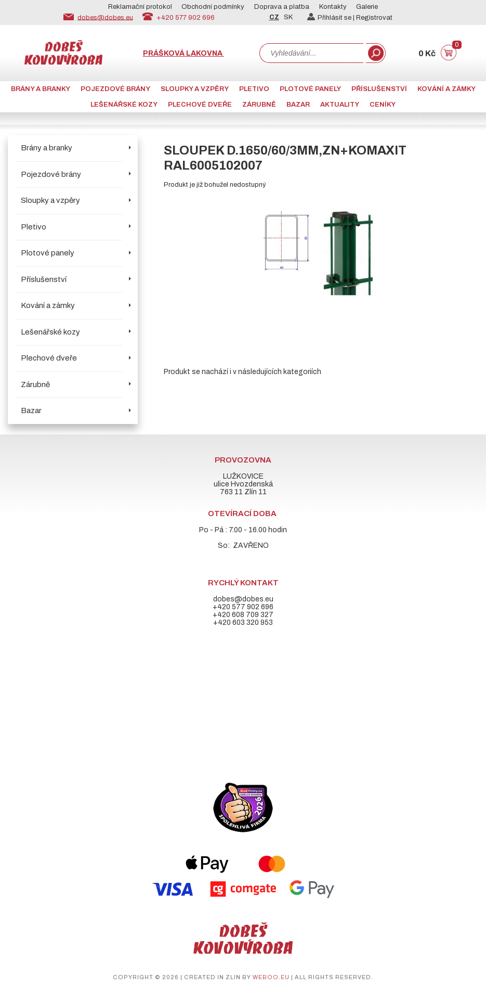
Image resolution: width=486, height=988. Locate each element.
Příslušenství (379, 89)
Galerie (367, 6)
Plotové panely (310, 89)
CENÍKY (383, 104)
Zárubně (259, 104)
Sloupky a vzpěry (195, 89)
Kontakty (333, 6)
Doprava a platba (281, 6)
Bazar (298, 104)
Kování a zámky (446, 89)
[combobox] (311, 53)
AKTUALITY (339, 104)
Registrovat (374, 17)
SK (288, 17)
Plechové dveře (200, 104)
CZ (274, 17)
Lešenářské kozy (123, 104)
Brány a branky (40, 89)
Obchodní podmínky (212, 6)
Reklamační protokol (140, 6)
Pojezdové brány (115, 89)
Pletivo (254, 89)
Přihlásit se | (331, 17)
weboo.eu (271, 977)
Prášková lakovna (183, 53)
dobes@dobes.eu (105, 17)
